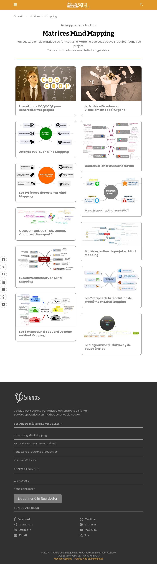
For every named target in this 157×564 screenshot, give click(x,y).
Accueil (18, 16)
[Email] (45, 535)
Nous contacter (24, 489)
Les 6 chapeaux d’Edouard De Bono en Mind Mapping (45, 333)
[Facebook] (45, 519)
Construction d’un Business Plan (109, 166)
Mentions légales (63, 558)
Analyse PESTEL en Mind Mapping (44, 152)
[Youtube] (111, 530)
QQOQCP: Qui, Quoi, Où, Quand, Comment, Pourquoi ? (42, 232)
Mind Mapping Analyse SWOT (107, 210)
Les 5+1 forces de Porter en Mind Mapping (42, 194)
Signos (83, 410)
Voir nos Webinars (25, 460)
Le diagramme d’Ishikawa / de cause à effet (108, 347)
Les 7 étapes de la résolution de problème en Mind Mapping (108, 300)
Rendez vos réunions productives (36, 452)
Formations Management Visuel (35, 443)
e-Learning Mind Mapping (30, 435)
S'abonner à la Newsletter (37, 499)
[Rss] (111, 535)
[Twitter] (111, 519)
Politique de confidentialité (89, 558)
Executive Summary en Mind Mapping (40, 280)
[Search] (141, 5)
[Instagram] (45, 524)
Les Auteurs (21, 480)
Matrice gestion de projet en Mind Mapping (110, 253)
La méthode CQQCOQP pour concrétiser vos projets (40, 108)
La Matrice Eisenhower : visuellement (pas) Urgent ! (106, 108)
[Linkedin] (45, 530)
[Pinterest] (111, 524)
